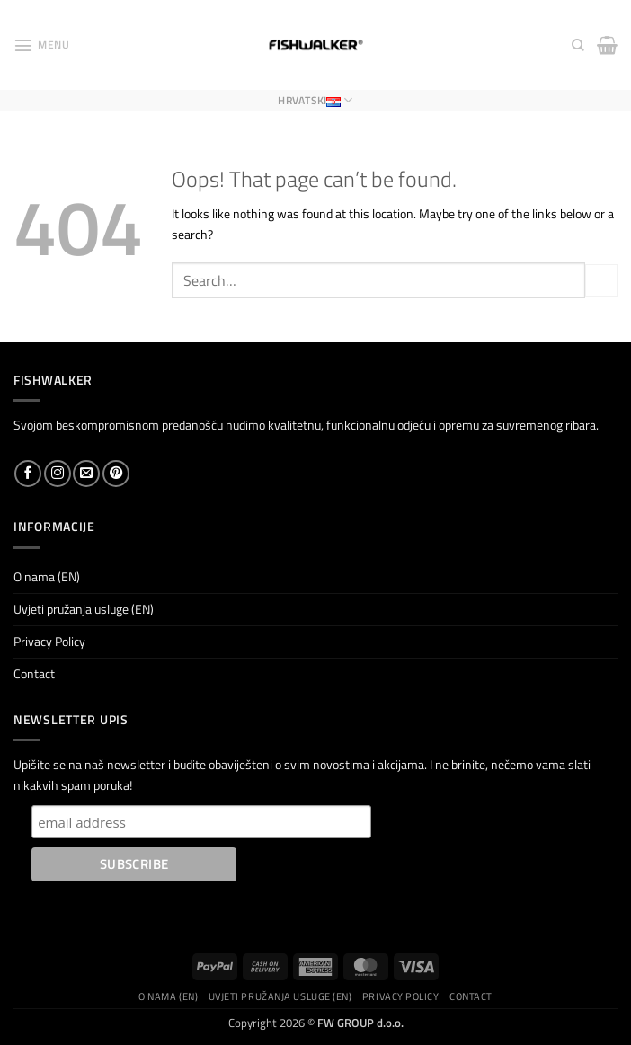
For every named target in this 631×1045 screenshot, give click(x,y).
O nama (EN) (46, 577)
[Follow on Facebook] (27, 473)
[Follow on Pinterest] (115, 473)
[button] (41, 45)
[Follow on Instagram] (57, 473)
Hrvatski (315, 100)
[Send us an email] (86, 473)
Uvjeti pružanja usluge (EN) (83, 609)
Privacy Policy (49, 641)
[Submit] (601, 280)
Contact (34, 674)
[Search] (578, 45)
